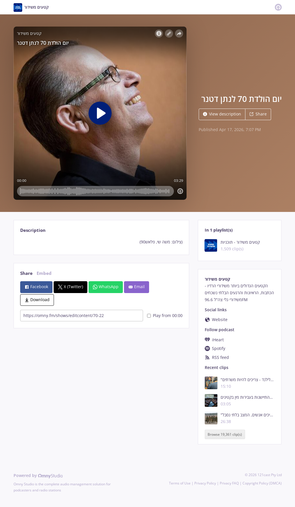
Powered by (38, 475)
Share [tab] (26, 273)
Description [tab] (33, 230)
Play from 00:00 (165, 315)
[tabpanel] (101, 241)
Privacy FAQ (229, 483)
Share (258, 114)
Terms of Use (180, 483)
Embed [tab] (44, 273)
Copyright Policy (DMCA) (262, 483)
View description (222, 114)
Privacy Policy (205, 483)
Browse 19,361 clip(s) (225, 434)
